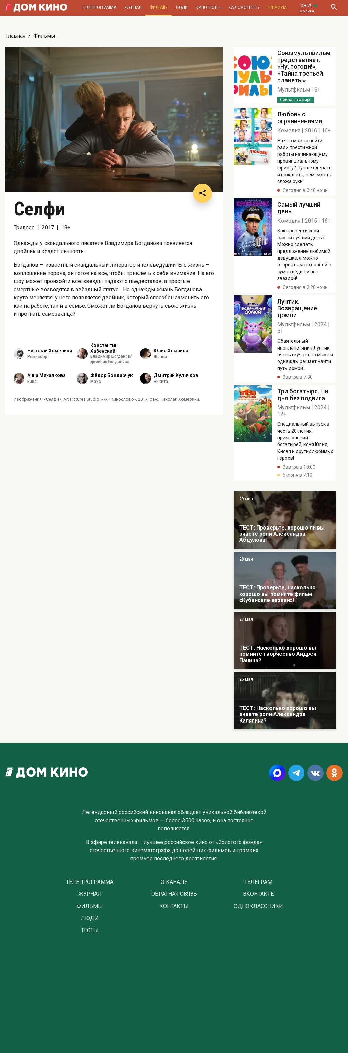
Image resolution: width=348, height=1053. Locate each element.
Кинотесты (208, 7)
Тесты (90, 930)
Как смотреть (243, 7)
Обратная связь (174, 894)
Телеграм (258, 882)
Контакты (174, 906)
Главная (15, 36)
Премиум (276, 7)
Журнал (132, 7)
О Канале (174, 882)
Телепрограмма (99, 7)
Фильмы (159, 7)
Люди (182, 7)
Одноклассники (258, 906)
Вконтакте (258, 894)
